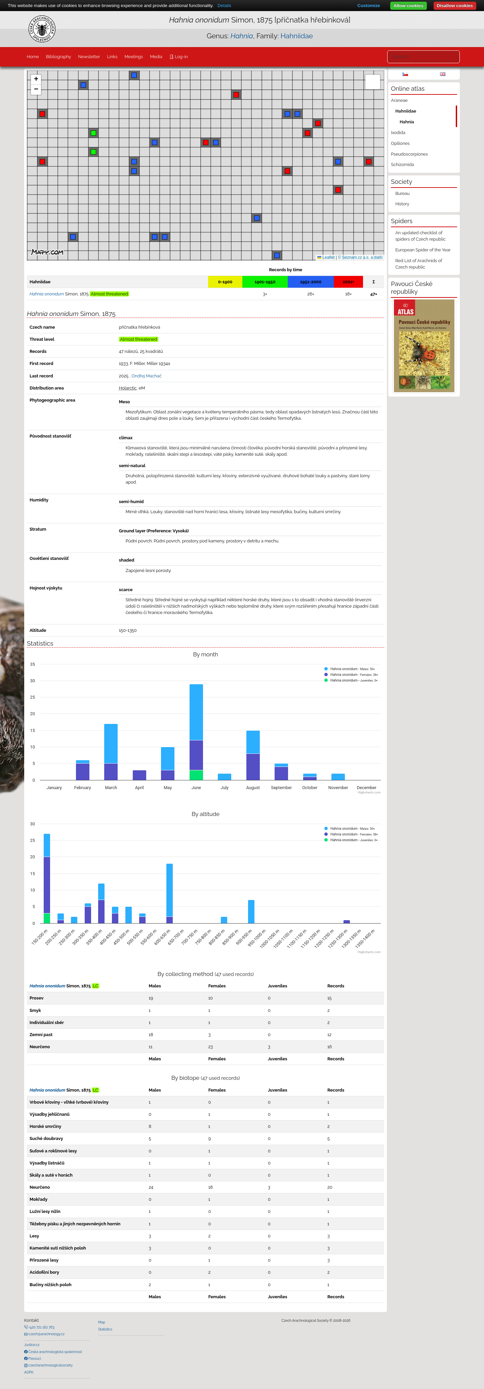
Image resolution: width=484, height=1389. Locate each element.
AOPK (28, 1372)
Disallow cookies (455, 5)
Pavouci (34, 1358)
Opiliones (400, 143)
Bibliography (58, 56)
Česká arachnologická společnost (55, 1352)
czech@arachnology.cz (46, 1334)
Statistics (105, 1329)
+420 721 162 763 (41, 1327)
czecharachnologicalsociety (50, 1365)
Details (224, 5)
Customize (368, 5)
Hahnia (407, 121)
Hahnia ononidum (47, 985)
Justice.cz (32, 1345)
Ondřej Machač (146, 375)
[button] (205, 142)
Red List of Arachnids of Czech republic (418, 264)
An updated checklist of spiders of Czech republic (420, 236)
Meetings (134, 56)
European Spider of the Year (423, 249)
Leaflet (325, 257)
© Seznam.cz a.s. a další (360, 257)
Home (33, 56)
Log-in (181, 56)
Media (156, 56)
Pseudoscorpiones (409, 154)
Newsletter (89, 56)
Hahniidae (297, 36)
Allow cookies (409, 5)
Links (112, 56)
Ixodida (398, 132)
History (402, 203)
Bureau (402, 193)
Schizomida (402, 164)
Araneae (399, 100)
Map (101, 1322)
